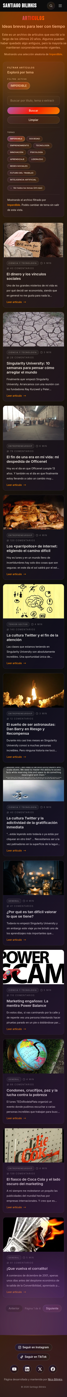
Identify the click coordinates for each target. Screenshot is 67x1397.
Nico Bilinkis (55, 1379)
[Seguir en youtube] (14, 1369)
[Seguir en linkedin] (27, 1369)
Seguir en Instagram (33, 1347)
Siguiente (52, 1308)
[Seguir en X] (40, 1369)
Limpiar (33, 120)
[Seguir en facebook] (53, 1369)
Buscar (33, 110)
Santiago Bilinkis (20, 6)
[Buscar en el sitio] (51, 6)
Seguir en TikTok (33, 1356)
